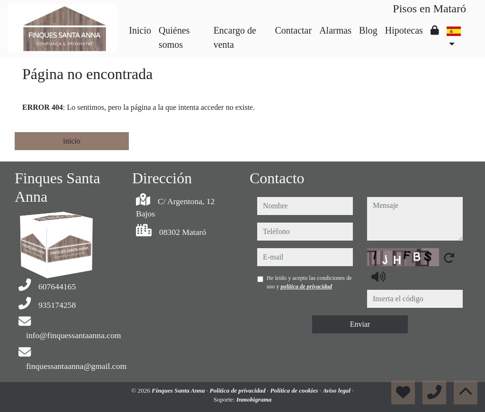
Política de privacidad (238, 390)
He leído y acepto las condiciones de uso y (309, 282)
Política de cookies (294, 390)
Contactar (293, 30)
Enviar (360, 324)
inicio (71, 141)
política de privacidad (306, 286)
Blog (368, 30)
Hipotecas (404, 30)
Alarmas (335, 30)
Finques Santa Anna (179, 390)
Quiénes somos (174, 37)
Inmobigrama (254, 399)
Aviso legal (337, 390)
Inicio (140, 30)
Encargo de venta (235, 37)
